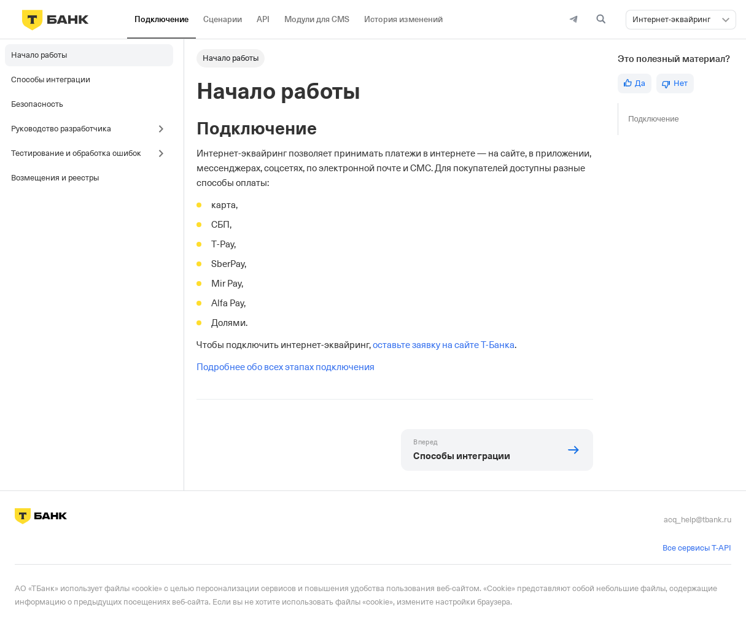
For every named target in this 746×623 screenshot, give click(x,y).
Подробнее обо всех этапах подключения (285, 367)
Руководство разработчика (61, 128)
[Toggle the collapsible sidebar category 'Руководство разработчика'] (164, 129)
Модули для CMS (316, 19)
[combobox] (681, 19)
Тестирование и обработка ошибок (76, 153)
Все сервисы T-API (696, 547)
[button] (726, 20)
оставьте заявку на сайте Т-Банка (444, 345)
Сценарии (222, 19)
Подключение (161, 19)
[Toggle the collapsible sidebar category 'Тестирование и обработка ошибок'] (164, 153)
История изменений (403, 19)
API (263, 19)
